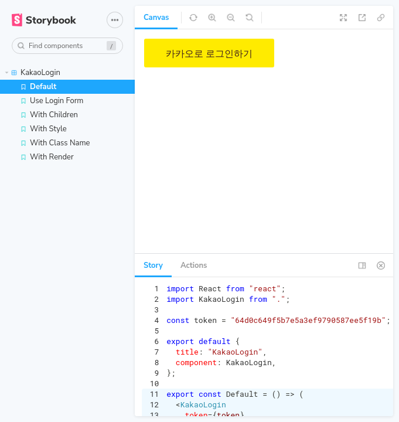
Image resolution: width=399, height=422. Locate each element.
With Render (47, 157)
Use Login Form (51, 101)
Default (38, 86)
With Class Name (55, 143)
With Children (49, 115)
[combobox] (67, 46)
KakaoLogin (32, 72)
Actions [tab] (193, 265)
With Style (43, 129)
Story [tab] (153, 265)
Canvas (156, 17)
